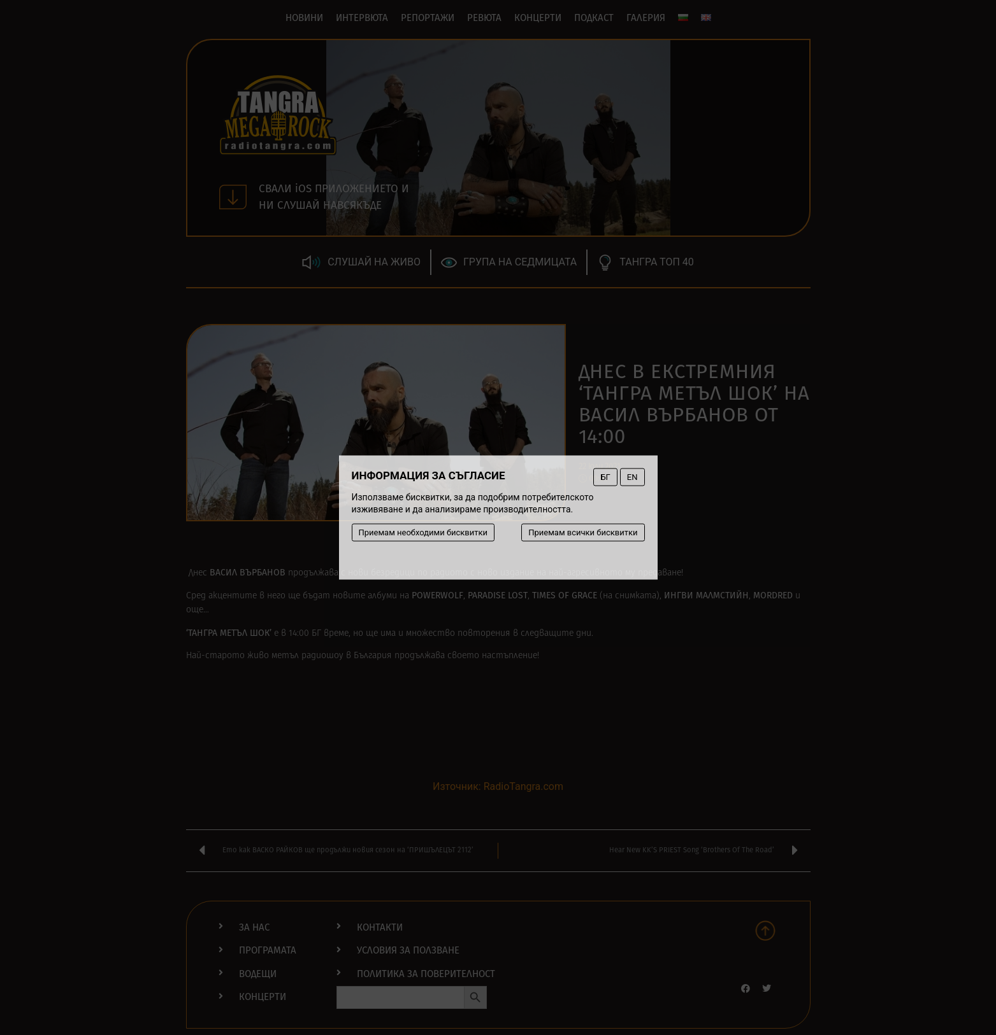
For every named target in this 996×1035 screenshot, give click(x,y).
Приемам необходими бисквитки (423, 532)
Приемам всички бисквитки (582, 532)
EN (632, 477)
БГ (605, 477)
